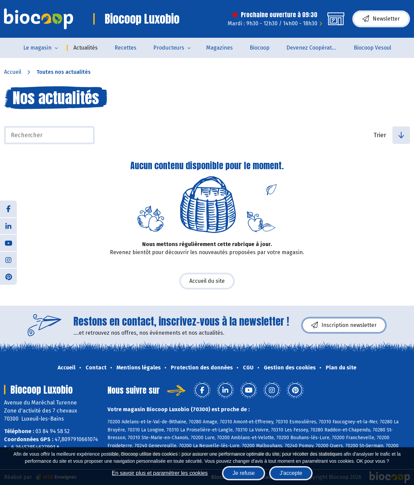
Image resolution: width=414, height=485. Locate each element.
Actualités (85, 47)
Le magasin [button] (37, 47)
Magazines (219, 47)
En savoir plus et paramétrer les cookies (160, 473)
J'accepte (291, 473)
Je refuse (243, 473)
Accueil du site (207, 281)
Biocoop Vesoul (372, 47)
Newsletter (381, 19)
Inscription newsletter (344, 325)
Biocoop (259, 47)
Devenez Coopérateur (313, 47)
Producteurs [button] (168, 47)
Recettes (125, 47)
